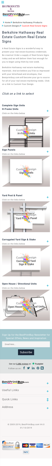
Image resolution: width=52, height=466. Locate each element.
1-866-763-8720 (34, 16)
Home (7, 22)
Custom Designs (11, 26)
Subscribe (26, 352)
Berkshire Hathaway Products (26, 22)
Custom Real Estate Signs (33, 26)
